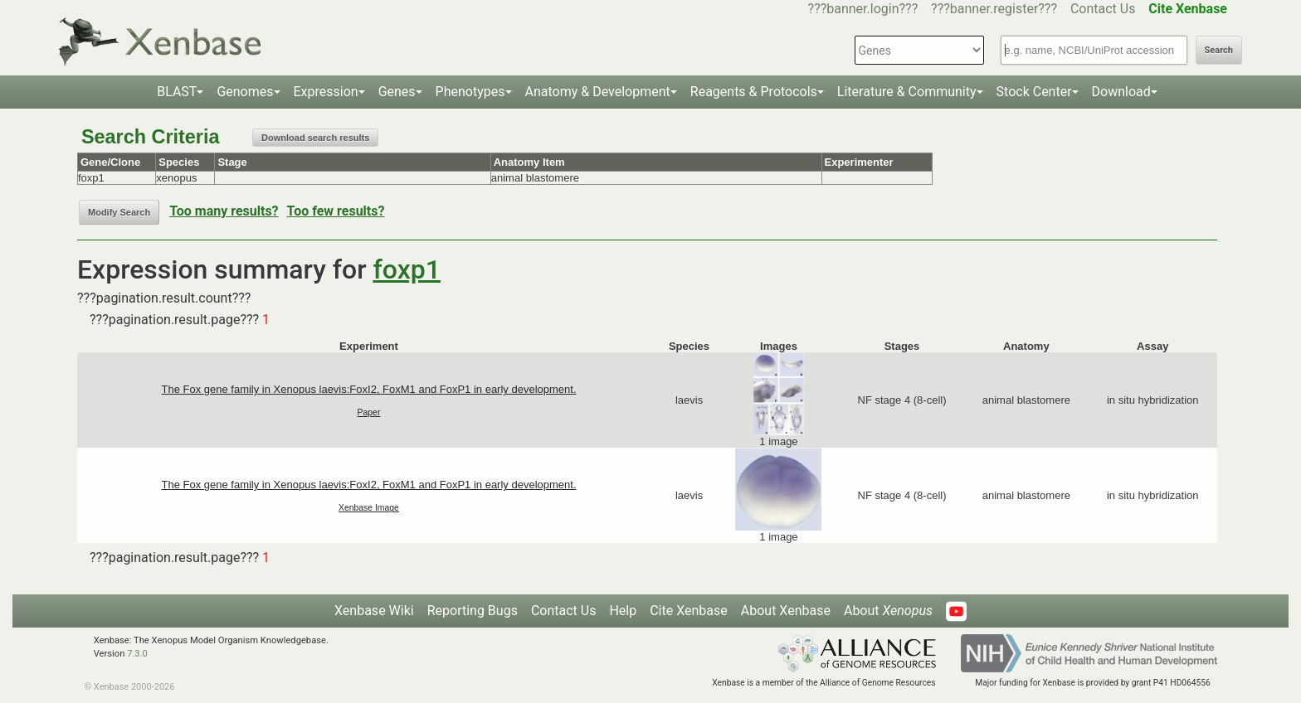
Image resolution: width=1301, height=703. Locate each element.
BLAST (177, 91)
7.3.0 (137, 653)
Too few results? (336, 211)
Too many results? (223, 211)
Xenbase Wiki (374, 610)
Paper (369, 412)
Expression (326, 91)
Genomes (245, 91)
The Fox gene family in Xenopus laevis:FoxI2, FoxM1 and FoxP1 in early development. (368, 389)
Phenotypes (470, 91)
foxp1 (407, 269)
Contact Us (1103, 9)
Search (1219, 50)
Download (1121, 91)
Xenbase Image (369, 507)
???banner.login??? (863, 9)
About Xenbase (786, 610)
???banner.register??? (994, 9)
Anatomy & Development (597, 91)
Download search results (315, 138)
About (888, 610)
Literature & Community (907, 91)
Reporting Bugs (472, 610)
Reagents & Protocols (753, 91)
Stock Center (1034, 91)
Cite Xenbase (689, 610)
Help (622, 610)
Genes (397, 91)
